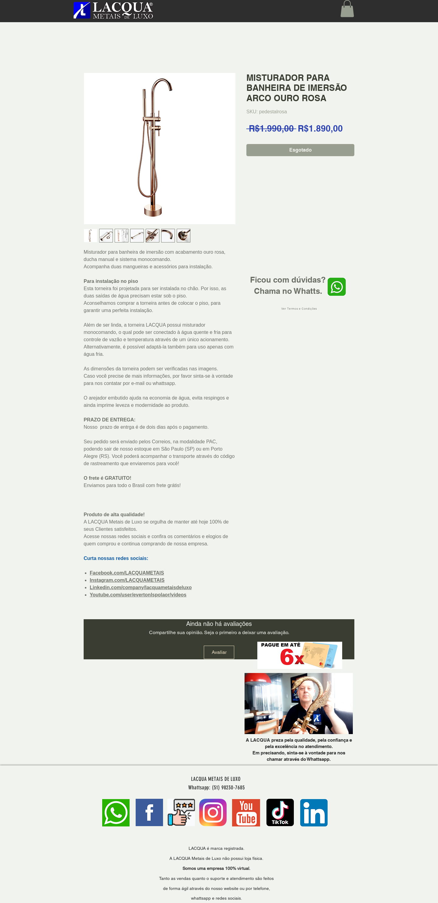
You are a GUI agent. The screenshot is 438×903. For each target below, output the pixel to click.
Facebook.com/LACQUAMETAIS (127, 572)
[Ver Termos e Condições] (300, 309)
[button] (347, 8)
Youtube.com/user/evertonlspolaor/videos (138, 594)
